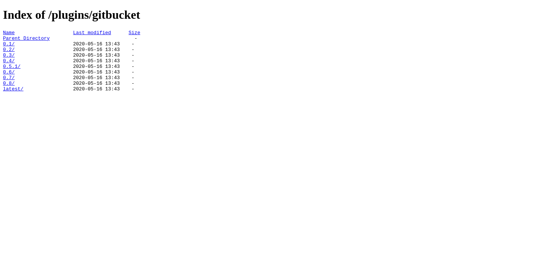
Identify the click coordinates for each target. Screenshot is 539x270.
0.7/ (9, 87)
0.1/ (9, 47)
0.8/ (9, 94)
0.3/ (9, 60)
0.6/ (9, 80)
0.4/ (9, 67)
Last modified (92, 33)
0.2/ (9, 53)
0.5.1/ (12, 73)
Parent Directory (26, 40)
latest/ (13, 101)
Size (134, 33)
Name (9, 33)
